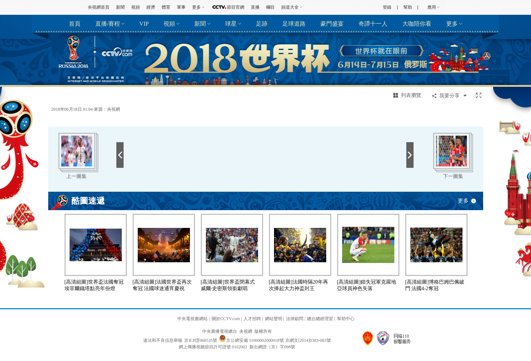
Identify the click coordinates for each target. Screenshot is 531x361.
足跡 (261, 24)
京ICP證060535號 (200, 340)
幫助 (407, 7)
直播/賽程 (107, 24)
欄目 (270, 7)
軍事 (181, 7)
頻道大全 (290, 7)
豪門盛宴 (332, 24)
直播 (255, 7)
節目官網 (235, 7)
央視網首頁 (98, 7)
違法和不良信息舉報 (162, 340)
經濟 (150, 7)
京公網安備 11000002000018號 (251, 340)
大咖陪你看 (416, 24)
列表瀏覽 (411, 95)
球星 (231, 24)
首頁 (74, 24)
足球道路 (294, 24)
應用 (431, 7)
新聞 (120, 7)
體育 (166, 7)
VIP (144, 24)
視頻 (135, 7)
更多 (196, 7)
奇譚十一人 (372, 24)
